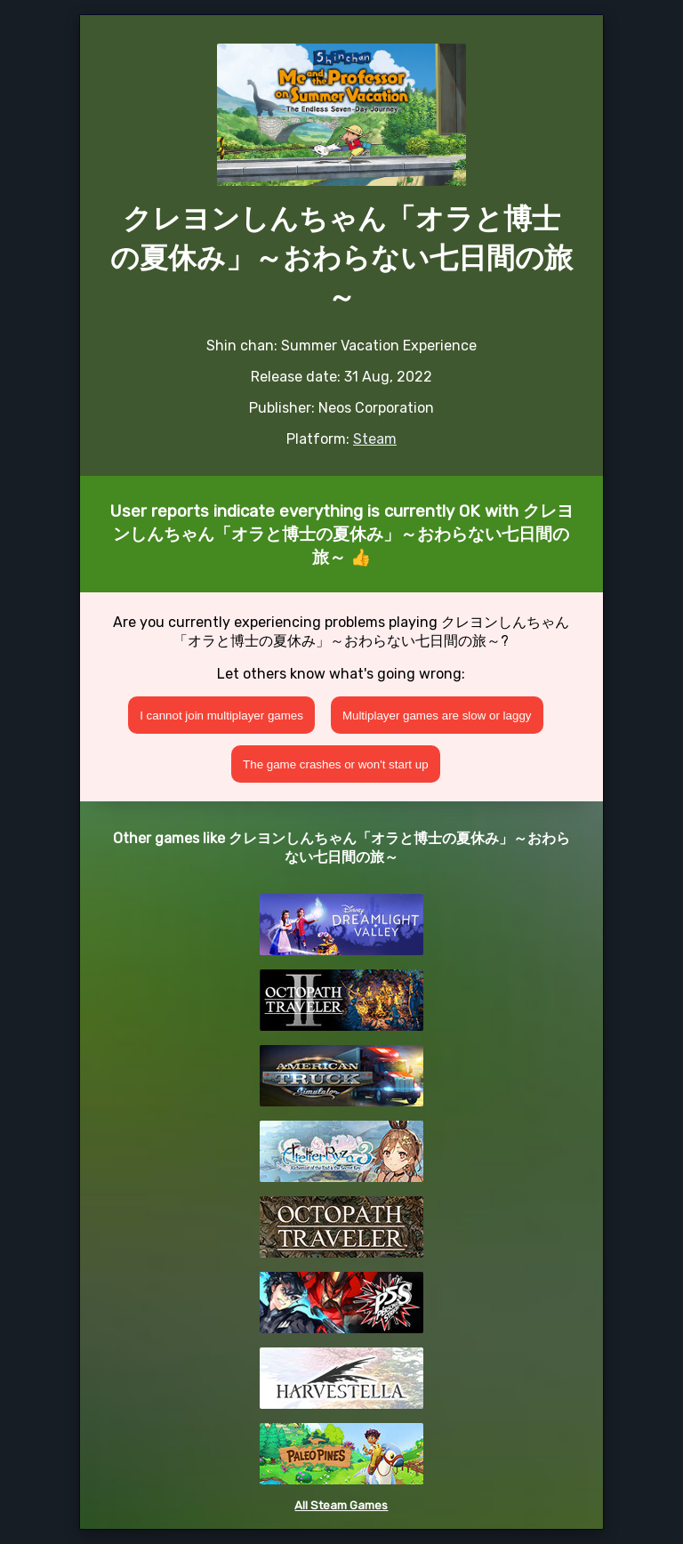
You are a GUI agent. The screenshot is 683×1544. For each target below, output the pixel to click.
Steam (375, 438)
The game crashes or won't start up (336, 764)
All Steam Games (341, 1505)
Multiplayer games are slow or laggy (437, 715)
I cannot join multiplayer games (221, 715)
